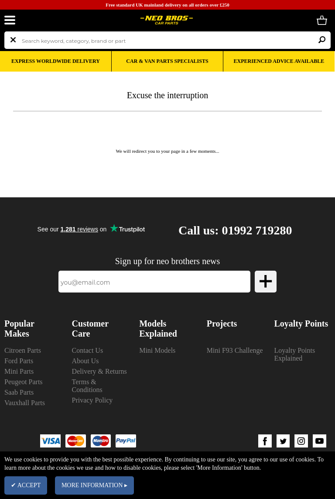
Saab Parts (19, 392)
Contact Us (87, 350)
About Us (85, 361)
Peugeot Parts (23, 381)
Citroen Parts (22, 350)
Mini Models (157, 350)
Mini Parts (19, 371)
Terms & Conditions (87, 385)
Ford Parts (18, 361)
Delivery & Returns (99, 371)
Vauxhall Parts (24, 402)
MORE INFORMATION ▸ (94, 485)
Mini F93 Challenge (235, 350)
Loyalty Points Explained (294, 354)
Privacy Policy (92, 400)
